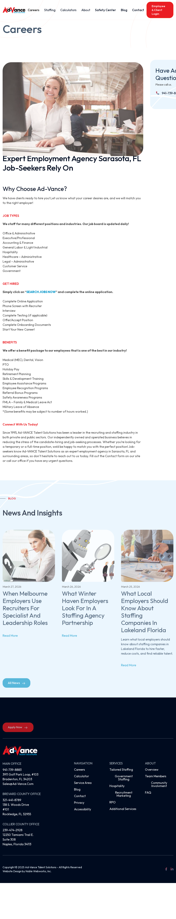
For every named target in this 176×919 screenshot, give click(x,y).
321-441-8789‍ (12, 800)
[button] (50, 10)
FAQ (148, 792)
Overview (151, 770)
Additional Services (122, 809)
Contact (138, 10)
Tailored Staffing (121, 770)
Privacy (79, 803)
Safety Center (105, 10)
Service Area (83, 783)
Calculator (81, 776)
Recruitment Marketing (123, 794)
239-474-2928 (12, 830)
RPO (112, 802)
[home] (14, 10)
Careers (33, 10)
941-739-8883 (12, 770)
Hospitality (117, 786)
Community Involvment (159, 784)
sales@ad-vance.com (18, 784)
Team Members (155, 776)
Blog (124, 10)
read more (10, 641)
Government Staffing (124, 777)
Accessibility (82, 809)
